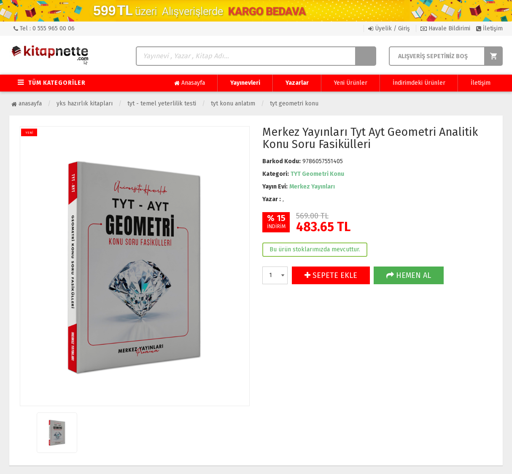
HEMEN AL (408, 275)
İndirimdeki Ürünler (419, 82)
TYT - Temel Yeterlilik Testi (161, 103)
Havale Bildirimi (445, 28)
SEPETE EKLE (331, 275)
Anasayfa (189, 83)
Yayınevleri (245, 82)
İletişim (489, 28)
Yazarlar (297, 82)
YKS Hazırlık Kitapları (85, 103)
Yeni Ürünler (350, 82)
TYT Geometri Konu (294, 103)
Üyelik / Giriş (389, 28)
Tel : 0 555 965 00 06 (44, 28)
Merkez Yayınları (312, 186)
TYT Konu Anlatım (233, 103)
